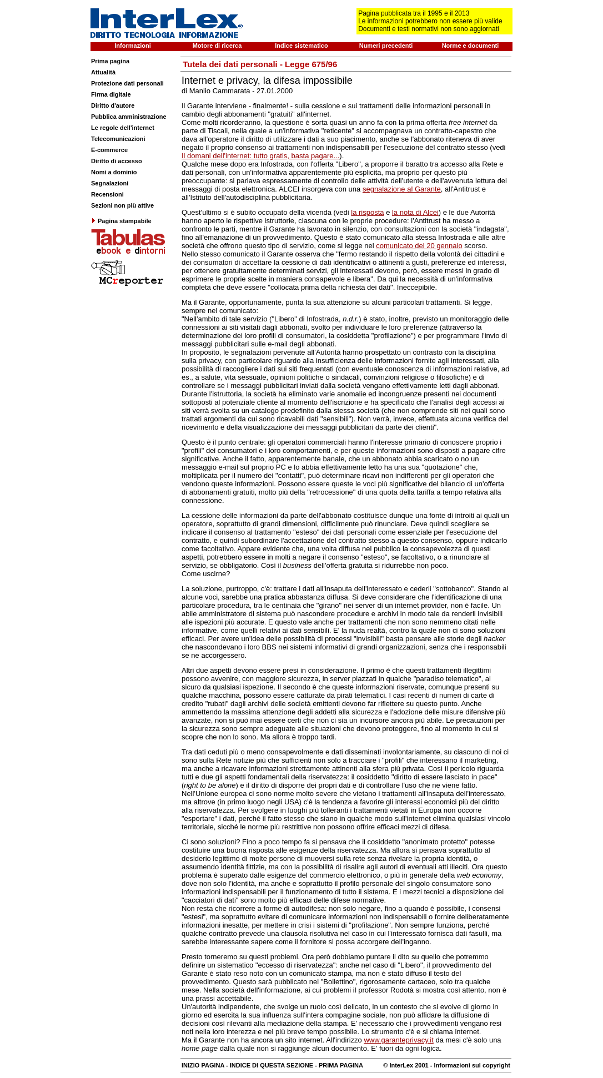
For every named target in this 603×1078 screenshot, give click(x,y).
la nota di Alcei (415, 212)
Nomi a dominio (114, 172)
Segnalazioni (109, 183)
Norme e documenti (470, 45)
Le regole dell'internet (122, 127)
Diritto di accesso (116, 161)
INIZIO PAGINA (203, 1065)
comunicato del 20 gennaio (419, 245)
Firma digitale (111, 94)
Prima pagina (110, 61)
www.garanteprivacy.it (398, 1040)
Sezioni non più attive (122, 205)
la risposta (367, 212)
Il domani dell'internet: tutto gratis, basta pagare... (260, 156)
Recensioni (107, 194)
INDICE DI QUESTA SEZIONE (271, 1065)
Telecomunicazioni (118, 138)
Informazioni (132, 45)
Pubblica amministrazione (129, 116)
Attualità (103, 72)
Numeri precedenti (386, 45)
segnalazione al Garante (402, 189)
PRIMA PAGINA (341, 1065)
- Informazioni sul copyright (469, 1065)
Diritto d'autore (112, 105)
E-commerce (109, 150)
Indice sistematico (301, 45)
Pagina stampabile (121, 221)
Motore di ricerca (217, 45)
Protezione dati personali (127, 83)
